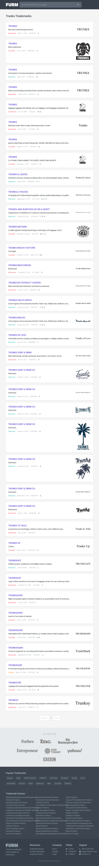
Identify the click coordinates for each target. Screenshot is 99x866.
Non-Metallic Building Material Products (51, 834)
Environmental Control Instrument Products (22, 821)
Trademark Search (37, 849)
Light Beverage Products (45, 810)
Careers (55, 852)
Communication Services (15, 805)
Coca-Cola (53, 778)
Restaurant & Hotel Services (76, 808)
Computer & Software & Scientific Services (22, 810)
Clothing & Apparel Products (17, 802)
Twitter (70, 849)
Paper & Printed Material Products (79, 800)
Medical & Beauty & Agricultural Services (51, 821)
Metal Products (42, 826)
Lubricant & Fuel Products (46, 813)
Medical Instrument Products (47, 823)
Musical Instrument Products (47, 828)
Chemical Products (13, 800)
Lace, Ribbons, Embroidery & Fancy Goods (52, 805)
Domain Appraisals (37, 852)
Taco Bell (57, 783)
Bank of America (30, 778)
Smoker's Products (73, 815)
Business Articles (36, 854)
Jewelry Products (42, 802)
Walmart (68, 783)
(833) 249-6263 (86, 849)
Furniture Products (13, 831)
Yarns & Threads (72, 834)
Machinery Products (43, 815)
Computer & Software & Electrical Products (22, 808)
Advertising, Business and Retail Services (21, 797)
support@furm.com (88, 852)
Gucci (83, 778)
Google (74, 778)
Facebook (64, 778)
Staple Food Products (74, 818)
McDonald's (11, 783)
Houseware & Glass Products (47, 797)
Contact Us (84, 854)
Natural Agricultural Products (47, 831)
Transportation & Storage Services (79, 823)
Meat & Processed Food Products (48, 818)
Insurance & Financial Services (47, 800)
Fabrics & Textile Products (16, 823)
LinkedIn (70, 854)
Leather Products (42, 808)
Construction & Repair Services (17, 813)
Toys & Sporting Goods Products (78, 821)
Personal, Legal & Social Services (78, 802)
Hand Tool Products (13, 834)
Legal (54, 854)
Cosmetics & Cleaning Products (18, 815)
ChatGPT (43, 778)
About (54, 849)
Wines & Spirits (71, 831)
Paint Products (71, 797)
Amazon (10, 778)
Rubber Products (72, 813)
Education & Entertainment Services (19, 818)
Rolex (31, 783)
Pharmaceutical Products (75, 805)
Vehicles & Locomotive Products (78, 828)
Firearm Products (12, 826)
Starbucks (40, 783)
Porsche (22, 783)
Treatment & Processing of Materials (80, 826)
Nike (49, 783)
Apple (18, 778)
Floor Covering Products (15, 828)
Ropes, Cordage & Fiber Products (78, 810)
